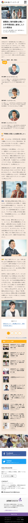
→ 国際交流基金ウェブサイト (11, 510)
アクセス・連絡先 (20, 519)
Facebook (13, 453)
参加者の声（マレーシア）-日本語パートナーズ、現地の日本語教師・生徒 (17, 354)
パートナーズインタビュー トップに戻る (17, 337)
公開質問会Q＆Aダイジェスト (17, 377)
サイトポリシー (8, 519)
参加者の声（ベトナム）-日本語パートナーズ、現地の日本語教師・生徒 (17, 362)
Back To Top (14, 514)
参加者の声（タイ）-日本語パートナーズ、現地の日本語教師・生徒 (17, 370)
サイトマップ (20, 517)
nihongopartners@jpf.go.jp (11, 492)
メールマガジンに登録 (9, 476)
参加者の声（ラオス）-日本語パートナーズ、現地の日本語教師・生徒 (17, 346)
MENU (25, 2)
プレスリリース (8, 517)
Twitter (13, 461)
